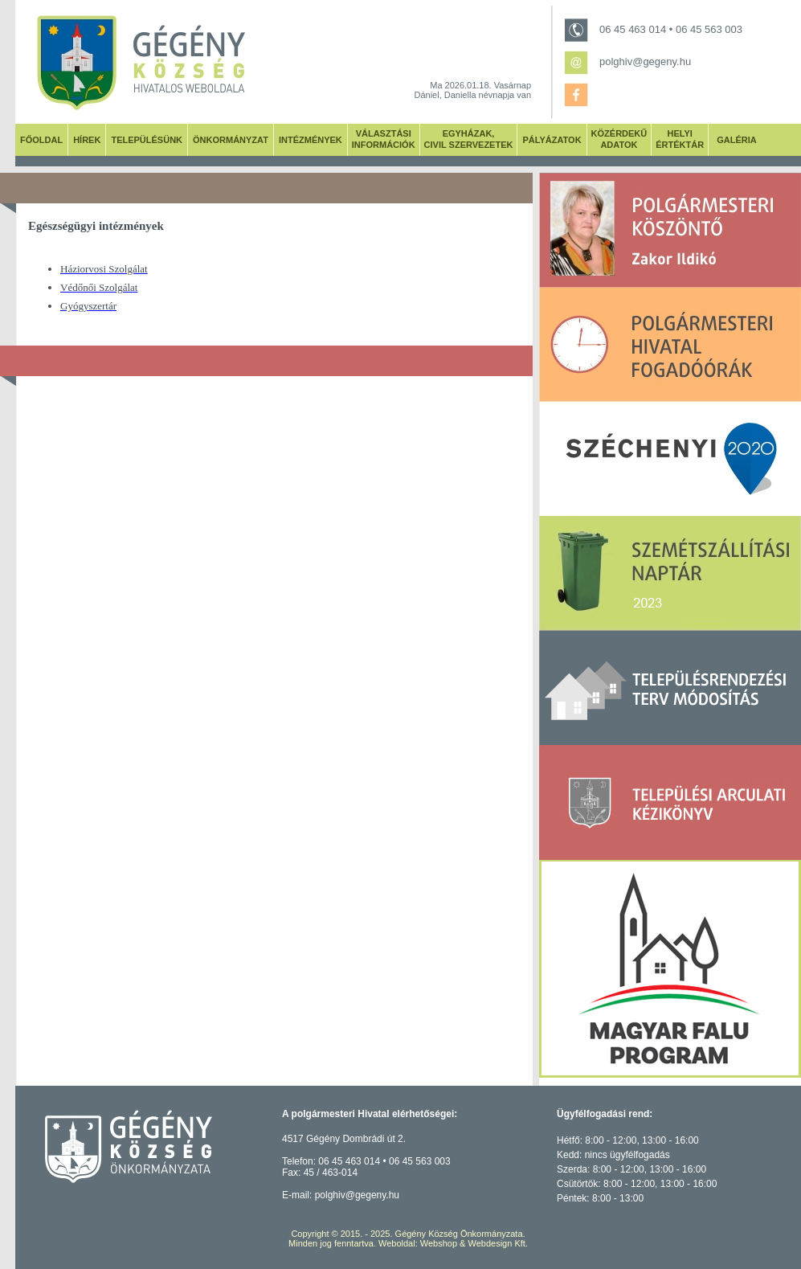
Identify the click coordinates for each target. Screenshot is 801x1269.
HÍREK (86, 140)
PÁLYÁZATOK (551, 140)
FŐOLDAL (41, 140)
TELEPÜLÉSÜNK (146, 140)
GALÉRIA (737, 140)
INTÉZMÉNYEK (310, 140)
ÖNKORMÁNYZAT (230, 140)
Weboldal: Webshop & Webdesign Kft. (453, 1243)
